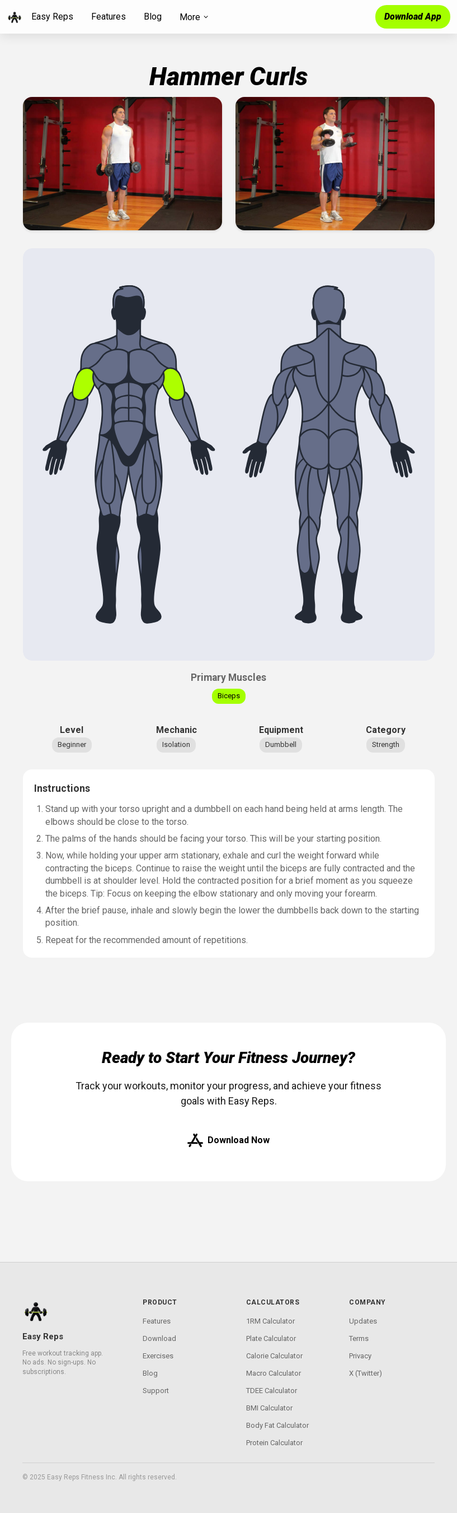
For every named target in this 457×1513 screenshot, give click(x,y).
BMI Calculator (269, 1408)
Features (108, 16)
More (194, 17)
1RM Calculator (270, 1321)
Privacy (360, 1356)
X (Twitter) (365, 1373)
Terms (359, 1338)
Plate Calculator (271, 1338)
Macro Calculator (273, 1373)
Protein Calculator (274, 1442)
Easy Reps (52, 16)
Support (156, 1390)
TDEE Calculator (271, 1390)
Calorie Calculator (274, 1356)
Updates (363, 1321)
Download (159, 1338)
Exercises (158, 1356)
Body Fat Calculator (277, 1425)
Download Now (228, 1140)
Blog (153, 16)
